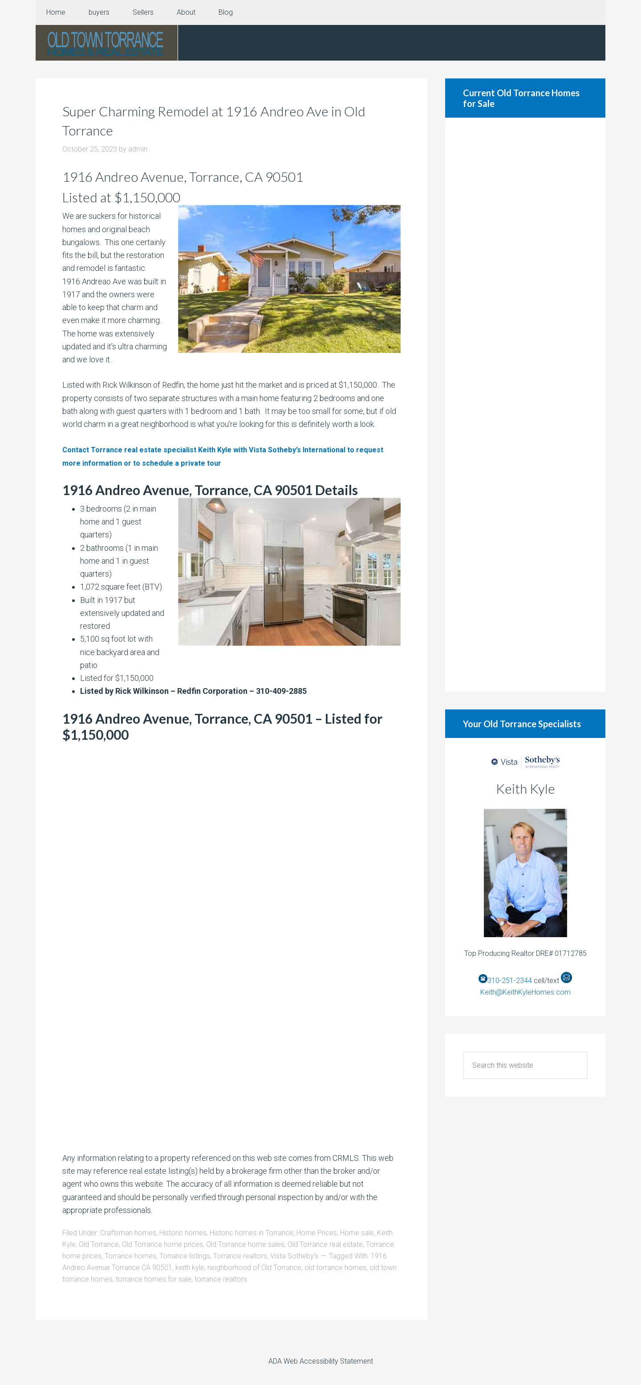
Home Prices (316, 1233)
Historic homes (183, 1233)
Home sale (357, 1233)
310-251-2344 (509, 980)
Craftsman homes (128, 1233)
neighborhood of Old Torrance (254, 1267)
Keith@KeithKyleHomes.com (525, 992)
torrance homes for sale (153, 1279)
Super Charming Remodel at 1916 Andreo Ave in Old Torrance (228, 119)
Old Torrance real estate (325, 1244)
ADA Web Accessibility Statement (320, 1361)
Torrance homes (130, 1256)
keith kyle (189, 1267)
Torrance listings (184, 1256)
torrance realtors (221, 1279)
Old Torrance (99, 1244)
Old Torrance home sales (245, 1244)
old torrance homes (335, 1267)
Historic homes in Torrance (251, 1233)
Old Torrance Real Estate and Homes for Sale (107, 43)
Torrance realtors (240, 1256)
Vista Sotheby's (294, 1256)
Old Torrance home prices (162, 1244)
